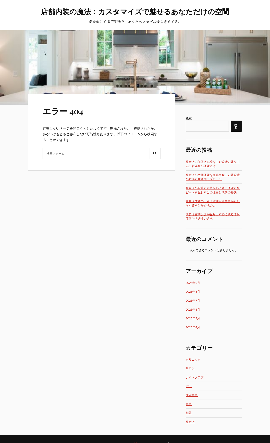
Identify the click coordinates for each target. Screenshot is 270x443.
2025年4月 (193, 327)
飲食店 (190, 422)
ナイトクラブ (195, 377)
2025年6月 (193, 309)
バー (189, 386)
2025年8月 (193, 291)
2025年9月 (193, 282)
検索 (189, 118)
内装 (189, 404)
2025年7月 (193, 300)
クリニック (193, 359)
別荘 (189, 413)
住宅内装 (192, 395)
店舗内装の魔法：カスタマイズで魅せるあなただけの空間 (135, 11)
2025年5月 (193, 318)
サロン (190, 368)
